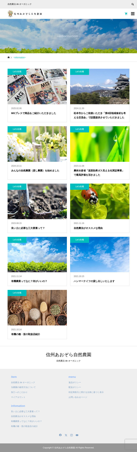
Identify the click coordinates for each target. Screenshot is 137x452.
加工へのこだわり (19, 392)
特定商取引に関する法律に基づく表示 (86, 392)
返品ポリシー (75, 382)
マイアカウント (18, 397)
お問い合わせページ (78, 397)
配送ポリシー (75, 387)
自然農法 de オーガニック (23, 382)
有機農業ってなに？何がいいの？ (26, 421)
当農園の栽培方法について (23, 387)
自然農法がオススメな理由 (23, 416)
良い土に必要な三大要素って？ (25, 411)
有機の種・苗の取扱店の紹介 (24, 426)
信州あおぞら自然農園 (68, 354)
